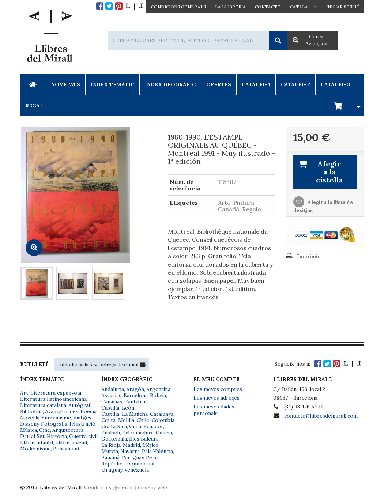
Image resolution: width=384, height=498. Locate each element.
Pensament (66, 448)
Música (28, 430)
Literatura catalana (43, 405)
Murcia (109, 451)
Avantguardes (61, 411)
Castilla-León (117, 407)
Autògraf (79, 405)
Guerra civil (83, 436)
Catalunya (161, 414)
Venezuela (136, 470)
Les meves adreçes (216, 398)
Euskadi (110, 432)
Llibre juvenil (71, 442)
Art (24, 392)
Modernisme (35, 448)
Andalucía (112, 389)
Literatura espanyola (55, 392)
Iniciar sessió (343, 7)
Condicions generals (109, 487)
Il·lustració (82, 423)
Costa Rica (114, 426)
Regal (34, 105)
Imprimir (308, 256)
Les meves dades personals (213, 409)
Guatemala (114, 438)
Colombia (162, 420)
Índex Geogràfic (170, 84)
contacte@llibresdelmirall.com (321, 415)
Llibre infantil (36, 442)
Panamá (110, 457)
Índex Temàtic (112, 84)
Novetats (65, 84)
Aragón (135, 389)
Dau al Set (32, 436)
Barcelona (136, 395)
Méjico (150, 445)
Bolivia (158, 395)
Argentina (158, 389)
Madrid (131, 445)
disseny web (152, 487)
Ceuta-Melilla (117, 420)
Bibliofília (31, 411)
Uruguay (111, 470)
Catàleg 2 (295, 84)
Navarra (130, 451)
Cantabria (136, 401)
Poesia (88, 411)
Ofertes (218, 84)
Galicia (164, 432)
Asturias (111, 395)
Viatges (82, 417)
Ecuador (153, 426)
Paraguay (133, 457)
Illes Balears (144, 438)
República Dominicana (127, 463)
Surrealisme (56, 417)
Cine (44, 430)
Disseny (29, 423)
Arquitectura (67, 430)
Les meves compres (217, 389)
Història (57, 436)
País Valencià (157, 451)
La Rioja (111, 445)
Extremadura (138, 432)
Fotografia (54, 423)
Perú (152, 457)
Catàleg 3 (335, 84)
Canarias (111, 401)
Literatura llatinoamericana (53, 399)
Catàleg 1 (256, 84)
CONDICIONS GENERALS (178, 7)
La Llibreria (230, 7)
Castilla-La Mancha (124, 414)
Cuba (135, 426)
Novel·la (29, 417)
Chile (142, 420)
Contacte (268, 7)
